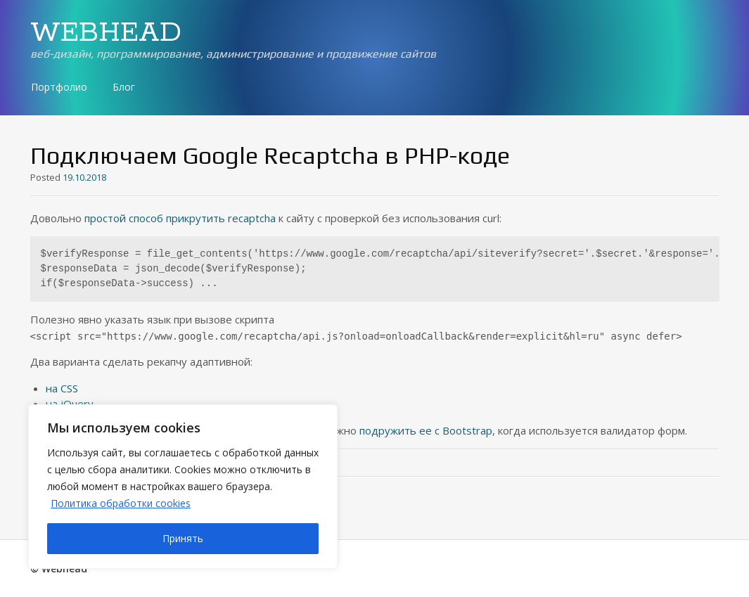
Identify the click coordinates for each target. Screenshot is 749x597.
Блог (124, 87)
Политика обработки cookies (121, 503)
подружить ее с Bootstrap (425, 430)
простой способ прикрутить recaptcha (180, 218)
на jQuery (70, 404)
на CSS (62, 388)
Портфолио (59, 87)
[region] (183, 486)
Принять (182, 538)
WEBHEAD (105, 33)
